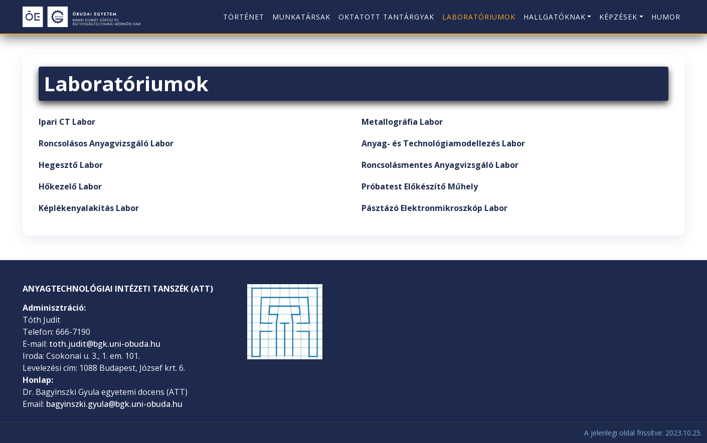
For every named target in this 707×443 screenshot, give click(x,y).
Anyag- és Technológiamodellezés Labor (443, 143)
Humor (665, 17)
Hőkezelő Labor (70, 186)
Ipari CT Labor (67, 121)
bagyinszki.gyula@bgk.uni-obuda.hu (114, 403)
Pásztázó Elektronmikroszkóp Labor (434, 207)
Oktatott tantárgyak (386, 17)
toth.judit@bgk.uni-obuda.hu (104, 343)
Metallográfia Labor (402, 121)
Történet (243, 17)
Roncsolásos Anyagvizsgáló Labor (106, 143)
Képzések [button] (618, 17)
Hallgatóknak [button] (554, 17)
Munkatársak (301, 17)
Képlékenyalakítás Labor (89, 207)
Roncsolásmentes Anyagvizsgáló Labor (440, 164)
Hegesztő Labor (71, 164)
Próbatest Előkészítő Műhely (420, 186)
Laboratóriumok (478, 17)
